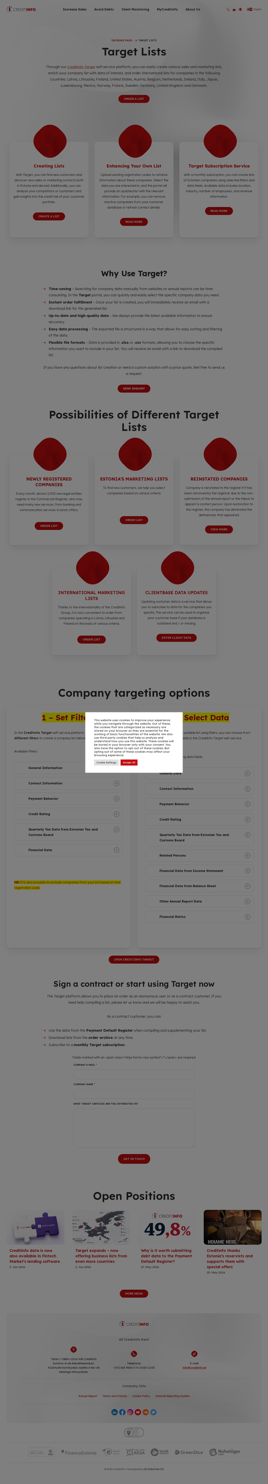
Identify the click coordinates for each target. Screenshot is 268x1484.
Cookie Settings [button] (106, 762)
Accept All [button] (129, 762)
